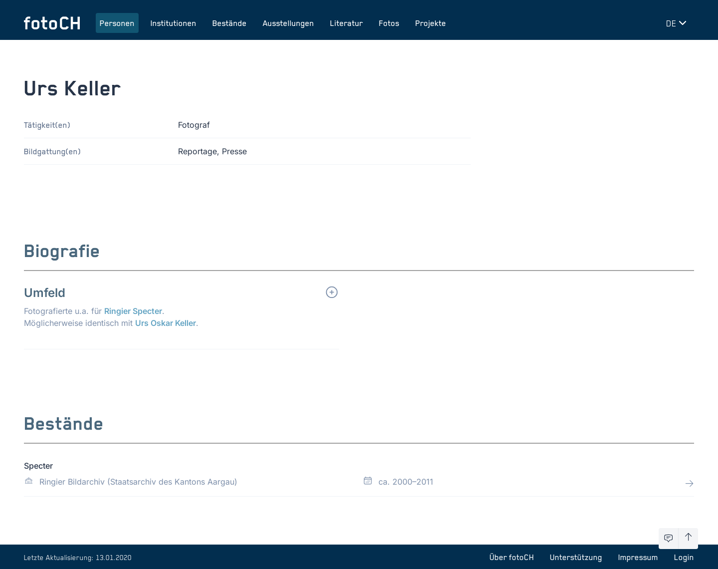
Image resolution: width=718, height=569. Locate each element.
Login (684, 557)
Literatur (346, 22)
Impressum (638, 557)
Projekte (430, 22)
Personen (117, 22)
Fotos (389, 22)
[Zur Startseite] (52, 23)
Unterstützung (576, 557)
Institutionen (173, 22)
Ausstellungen (288, 22)
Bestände (229, 22)
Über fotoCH (512, 557)
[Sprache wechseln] (678, 23)
